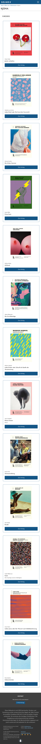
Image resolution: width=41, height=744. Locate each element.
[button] (38, 2)
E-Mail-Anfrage (20, 702)
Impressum (23, 731)
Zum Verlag (21, 65)
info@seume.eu (27, 726)
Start (2, 5)
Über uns (7, 5)
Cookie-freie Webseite (25, 733)
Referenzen (13, 5)
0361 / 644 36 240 (29, 727)
